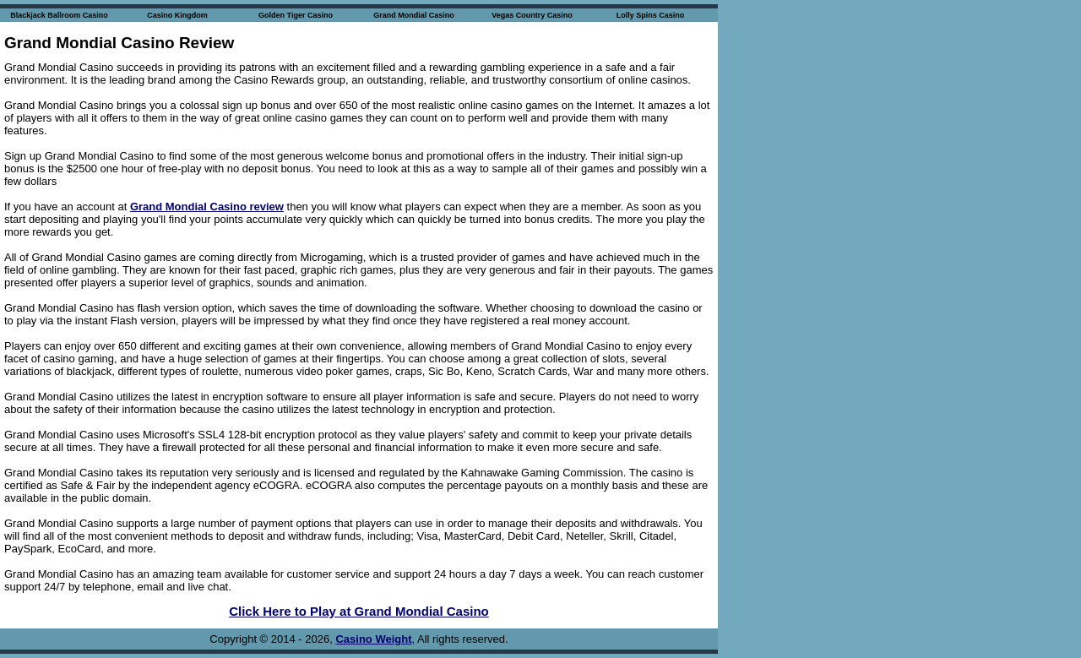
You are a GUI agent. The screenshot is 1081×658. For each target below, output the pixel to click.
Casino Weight (373, 639)
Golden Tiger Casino (295, 15)
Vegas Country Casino (532, 15)
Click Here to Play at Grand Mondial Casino (359, 611)
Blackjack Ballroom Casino (59, 15)
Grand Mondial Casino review (207, 206)
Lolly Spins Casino (651, 15)
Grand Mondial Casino (413, 15)
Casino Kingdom (177, 15)
